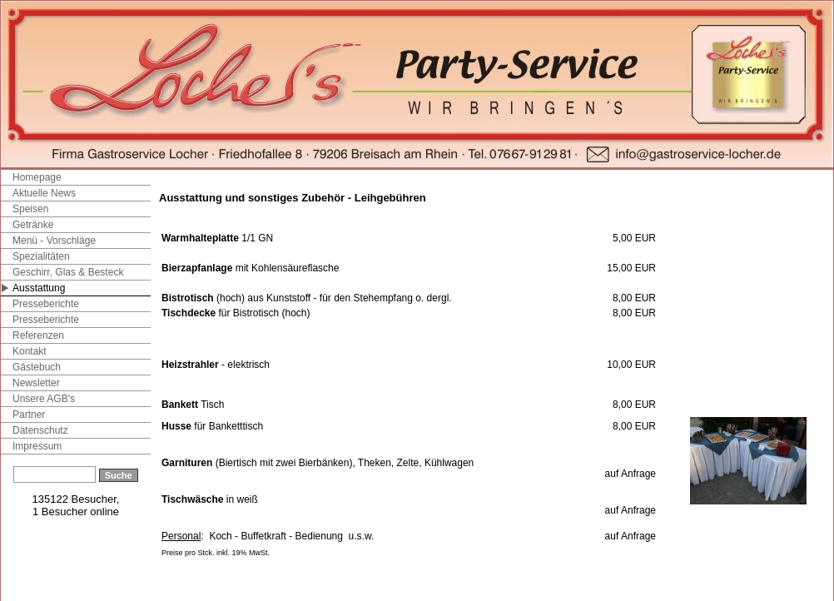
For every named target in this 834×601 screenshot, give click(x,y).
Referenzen (38, 335)
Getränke (32, 225)
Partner (28, 414)
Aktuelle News (44, 193)
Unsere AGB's (43, 399)
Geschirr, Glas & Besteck (67, 272)
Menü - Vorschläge (54, 240)
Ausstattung (38, 288)
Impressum (37, 446)
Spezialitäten (41, 256)
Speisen (30, 209)
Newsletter (36, 383)
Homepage (37, 177)
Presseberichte (45, 304)
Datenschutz (40, 430)
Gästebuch (36, 367)
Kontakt (29, 351)
